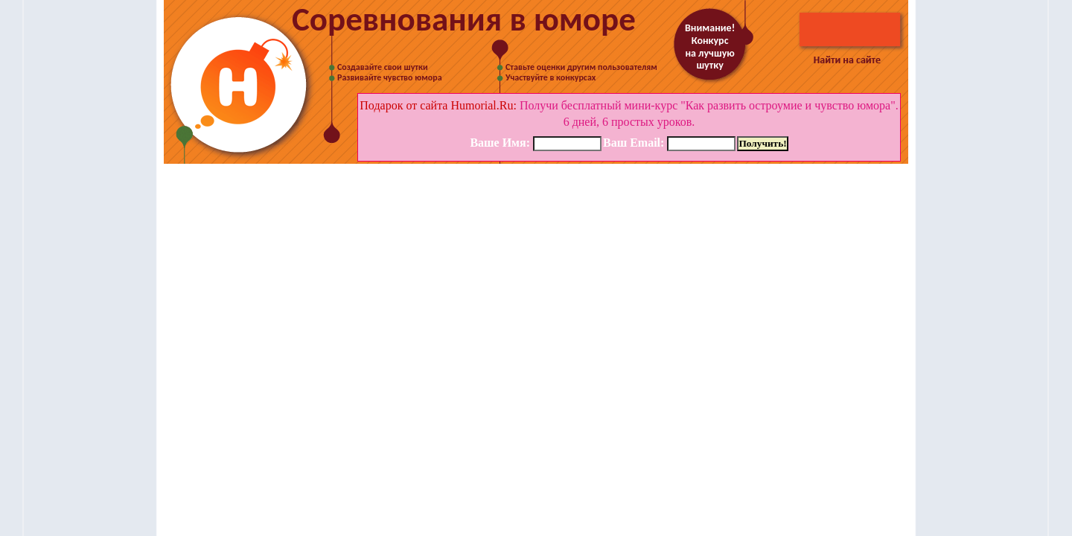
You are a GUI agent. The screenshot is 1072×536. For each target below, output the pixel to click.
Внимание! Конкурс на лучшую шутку (710, 46)
